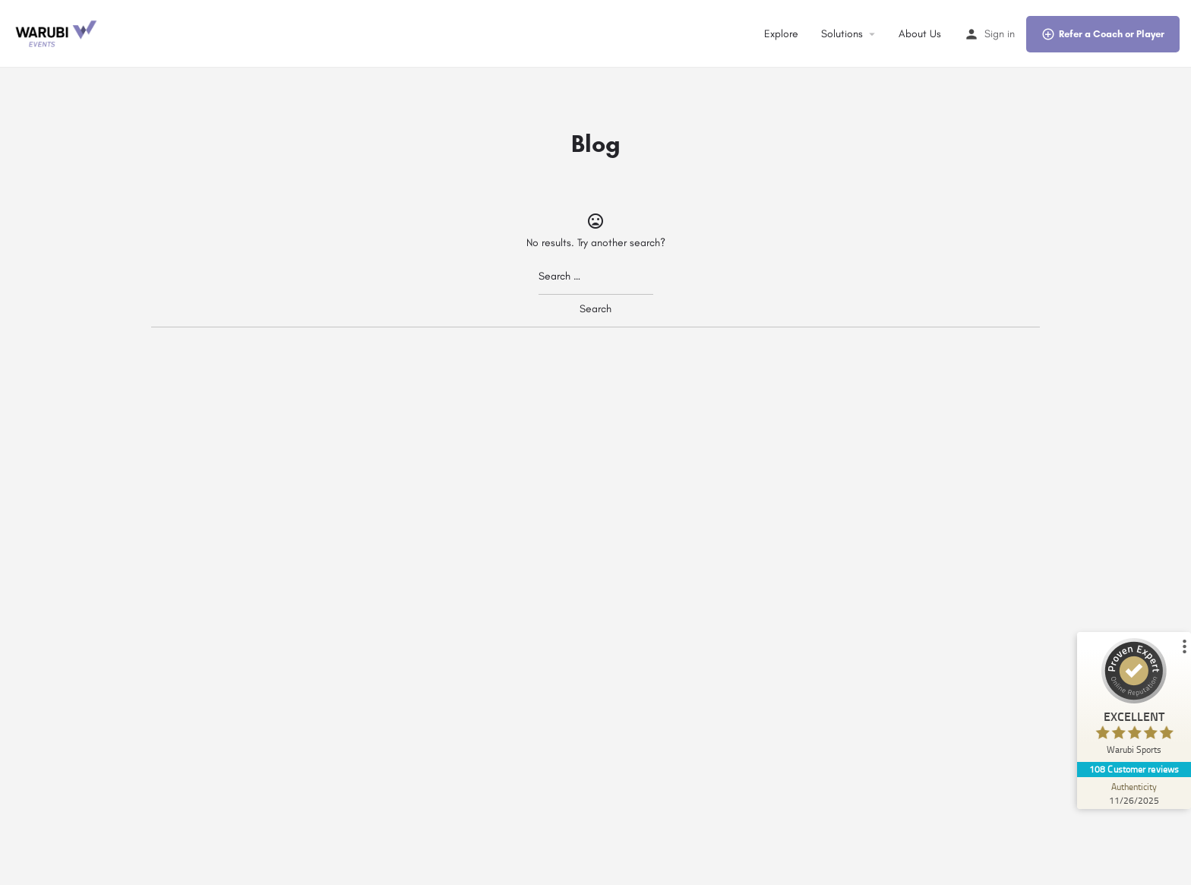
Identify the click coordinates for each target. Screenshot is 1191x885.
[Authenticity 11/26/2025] (1134, 793)
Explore (781, 33)
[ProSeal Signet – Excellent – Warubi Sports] (1134, 700)
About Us (920, 33)
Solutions (842, 33)
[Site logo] (57, 33)
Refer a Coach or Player (1102, 34)
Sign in (999, 33)
